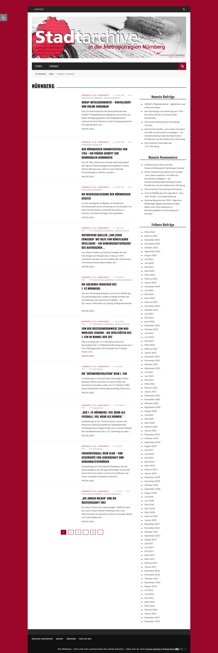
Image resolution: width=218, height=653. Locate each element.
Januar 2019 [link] (150, 473)
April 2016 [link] (149, 601)
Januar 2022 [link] (150, 352)
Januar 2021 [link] (150, 391)
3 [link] (78, 532)
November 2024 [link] (152, 286)
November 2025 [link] (152, 243)
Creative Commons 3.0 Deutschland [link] (166, 649)
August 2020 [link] (150, 411)
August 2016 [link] (150, 586)
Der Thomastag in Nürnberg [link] (168, 189)
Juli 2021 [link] (148, 372)
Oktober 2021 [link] (151, 364)
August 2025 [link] (150, 255)
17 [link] (93, 532)
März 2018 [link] (149, 512)
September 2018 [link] (152, 489)
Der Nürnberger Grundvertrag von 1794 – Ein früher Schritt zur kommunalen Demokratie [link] (104, 153)
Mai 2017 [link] (149, 551)
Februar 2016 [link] (150, 609)
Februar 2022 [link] (150, 348)
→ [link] (100, 532)
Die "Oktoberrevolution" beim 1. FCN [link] (104, 373)
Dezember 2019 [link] (152, 434)
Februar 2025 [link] (150, 278)
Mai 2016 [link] (149, 598)
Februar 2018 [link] (150, 516)
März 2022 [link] (149, 344)
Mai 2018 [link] (149, 504)
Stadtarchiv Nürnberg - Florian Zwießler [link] (112, 280)
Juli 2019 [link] (148, 450)
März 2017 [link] (149, 559)
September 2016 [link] (152, 582)
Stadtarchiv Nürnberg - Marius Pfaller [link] (111, 230)
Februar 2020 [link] (150, 426)
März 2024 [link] (149, 298)
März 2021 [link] (149, 383)
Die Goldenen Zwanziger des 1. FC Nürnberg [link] (99, 286)
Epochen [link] (53, 66)
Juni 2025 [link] (149, 263)
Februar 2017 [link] (150, 563)
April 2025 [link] (149, 270)
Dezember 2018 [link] (152, 477)
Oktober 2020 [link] (151, 403)
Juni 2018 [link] (149, 500)
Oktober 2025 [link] (151, 247)
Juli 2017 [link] (148, 543)
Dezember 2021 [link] (152, 356)
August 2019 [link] (150, 446)
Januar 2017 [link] (150, 566)
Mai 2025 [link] (149, 267)
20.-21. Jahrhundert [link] (100, 95)
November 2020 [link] (152, 399)
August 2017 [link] (150, 539)
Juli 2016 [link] (148, 590)
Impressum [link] (71, 639)
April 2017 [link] (149, 555)
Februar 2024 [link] (150, 302)
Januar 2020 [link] (150, 430)
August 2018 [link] (150, 492)
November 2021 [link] (152, 360)
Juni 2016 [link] (149, 594)
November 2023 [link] (152, 306)
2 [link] (70, 532)
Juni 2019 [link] (149, 453)
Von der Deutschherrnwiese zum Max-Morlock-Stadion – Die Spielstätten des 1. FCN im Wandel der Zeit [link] (106, 332)
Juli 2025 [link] (148, 259)
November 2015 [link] (152, 621)
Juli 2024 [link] (148, 290)
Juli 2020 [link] (148, 415)
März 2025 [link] (149, 274)
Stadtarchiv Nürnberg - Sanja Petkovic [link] (111, 324)
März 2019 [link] (149, 465)
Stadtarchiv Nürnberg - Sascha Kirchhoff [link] (101, 98)
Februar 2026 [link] (150, 235)
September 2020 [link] (152, 407)
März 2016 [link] (149, 605)
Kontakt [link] (59, 639)
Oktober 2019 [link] (151, 438)
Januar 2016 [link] (150, 613)
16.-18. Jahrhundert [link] (100, 142)
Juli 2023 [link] (148, 313)
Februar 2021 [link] (150, 387)
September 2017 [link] (152, 535)
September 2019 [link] (152, 442)
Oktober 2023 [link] (151, 309)
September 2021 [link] (152, 368)
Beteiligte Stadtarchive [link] (42, 639)
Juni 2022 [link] (149, 337)
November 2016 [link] (152, 574)
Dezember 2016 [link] (152, 570)
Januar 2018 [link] (150, 520)
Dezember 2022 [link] (152, 325)
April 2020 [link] (149, 422)
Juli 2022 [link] (148, 333)
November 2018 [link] (152, 481)
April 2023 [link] (149, 321)
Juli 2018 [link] (148, 496)
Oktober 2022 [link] (151, 329)
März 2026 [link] (149, 232)
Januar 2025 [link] (150, 282)
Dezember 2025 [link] (152, 239)
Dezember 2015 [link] (152, 617)
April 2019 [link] (149, 461)
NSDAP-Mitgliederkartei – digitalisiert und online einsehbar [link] (106, 104)
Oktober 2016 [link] (151, 578)
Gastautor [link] (98, 369)
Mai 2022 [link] (149, 341)
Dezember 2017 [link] (152, 524)
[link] (3, 17)
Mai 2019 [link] (149, 457)
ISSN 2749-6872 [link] (85, 639)
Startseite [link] (39, 9)
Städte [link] (38, 66)
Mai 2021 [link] (149, 380)
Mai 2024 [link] (149, 294)
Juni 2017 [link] (149, 547)
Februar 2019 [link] (150, 469)
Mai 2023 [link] (149, 317)
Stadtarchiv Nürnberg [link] (92, 145)
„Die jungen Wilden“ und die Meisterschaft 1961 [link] (99, 500)
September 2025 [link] (152, 251)
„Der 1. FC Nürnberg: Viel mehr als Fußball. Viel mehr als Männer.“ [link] (103, 414)
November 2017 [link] (152, 527)
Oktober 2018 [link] (151, 485)
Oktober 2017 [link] (151, 531)
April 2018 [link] (149, 508)
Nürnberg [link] (86, 95)
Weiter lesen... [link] (88, 129)
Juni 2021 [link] (149, 376)
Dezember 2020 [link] (152, 395)
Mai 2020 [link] (149, 418)
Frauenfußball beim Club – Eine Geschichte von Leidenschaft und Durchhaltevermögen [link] (103, 457)
